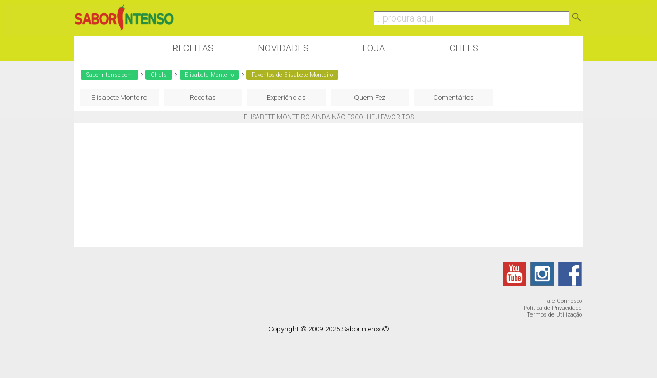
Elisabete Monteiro (209, 74)
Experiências (286, 97)
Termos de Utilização (554, 314)
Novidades (283, 48)
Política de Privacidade (553, 307)
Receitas (193, 48)
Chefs (464, 48)
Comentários (453, 97)
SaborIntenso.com (109, 74)
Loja (373, 48)
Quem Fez (369, 97)
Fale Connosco (563, 301)
